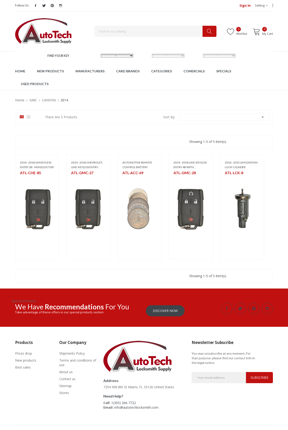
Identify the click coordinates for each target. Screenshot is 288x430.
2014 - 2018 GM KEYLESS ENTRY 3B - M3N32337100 (37, 165)
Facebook (35, 5)
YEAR (194, 56)
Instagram (60, 5)
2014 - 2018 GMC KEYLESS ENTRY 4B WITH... (190, 165)
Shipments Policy (72, 351)
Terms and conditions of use (77, 360)
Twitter (44, 5)
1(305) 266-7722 (123, 400)
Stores (64, 390)
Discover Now (165, 308)
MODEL (144, 56)
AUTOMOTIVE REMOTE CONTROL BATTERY (137, 165)
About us (66, 370)
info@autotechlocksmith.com (136, 405)
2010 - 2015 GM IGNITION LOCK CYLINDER (241, 165)
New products (25, 358)
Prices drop (23, 351)
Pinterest (52, 5)
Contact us (67, 377)
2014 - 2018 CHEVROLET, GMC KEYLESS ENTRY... (87, 165)
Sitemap (65, 384)
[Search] (155, 31)
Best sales (23, 365)
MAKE (92, 56)
